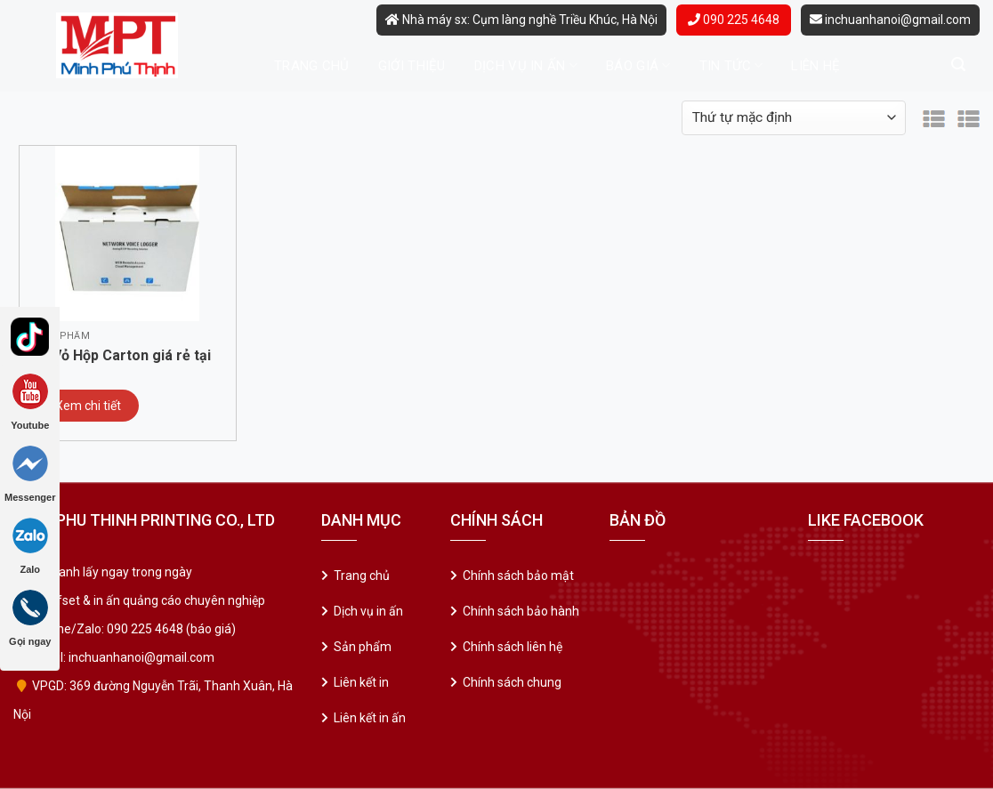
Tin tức (731, 65)
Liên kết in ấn (370, 718)
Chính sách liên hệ (512, 647)
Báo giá (638, 65)
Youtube (30, 402)
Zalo (30, 546)
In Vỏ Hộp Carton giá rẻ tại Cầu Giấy (124, 356)
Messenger (29, 474)
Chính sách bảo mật (518, 575)
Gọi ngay (30, 618)
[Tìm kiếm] (958, 64)
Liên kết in (361, 682)
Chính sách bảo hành (521, 611)
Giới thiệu (412, 66)
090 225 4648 (733, 19)
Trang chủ (312, 66)
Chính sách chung (512, 682)
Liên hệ (815, 66)
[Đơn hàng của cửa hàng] (794, 118)
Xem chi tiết (88, 406)
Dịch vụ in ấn (525, 65)
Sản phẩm (363, 647)
